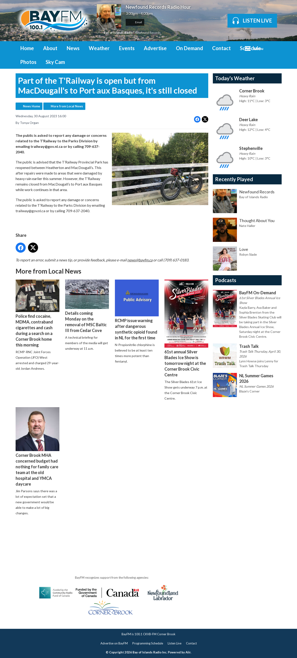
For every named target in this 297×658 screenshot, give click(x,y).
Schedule (250, 48)
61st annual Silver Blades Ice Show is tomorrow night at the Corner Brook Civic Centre (186, 328)
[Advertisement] (99, 532)
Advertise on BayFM (114, 643)
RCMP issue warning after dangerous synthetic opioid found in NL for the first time (136, 310)
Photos (28, 62)
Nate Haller (247, 226)
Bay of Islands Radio (118, 32)
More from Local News (67, 106)
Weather (99, 48)
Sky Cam (55, 62)
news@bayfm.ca (140, 259)
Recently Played (234, 179)
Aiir (188, 652)
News (73, 48)
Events (127, 48)
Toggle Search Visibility (275, 48)
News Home (31, 106)
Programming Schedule (147, 643)
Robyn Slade (248, 254)
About (50, 48)
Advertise (155, 48)
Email (135, 22)
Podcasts (225, 280)
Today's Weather (235, 78)
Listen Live (174, 643)
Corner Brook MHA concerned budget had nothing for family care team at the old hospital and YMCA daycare (37, 446)
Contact (221, 48)
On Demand (189, 48)
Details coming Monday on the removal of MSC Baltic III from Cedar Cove (87, 306)
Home (27, 48)
